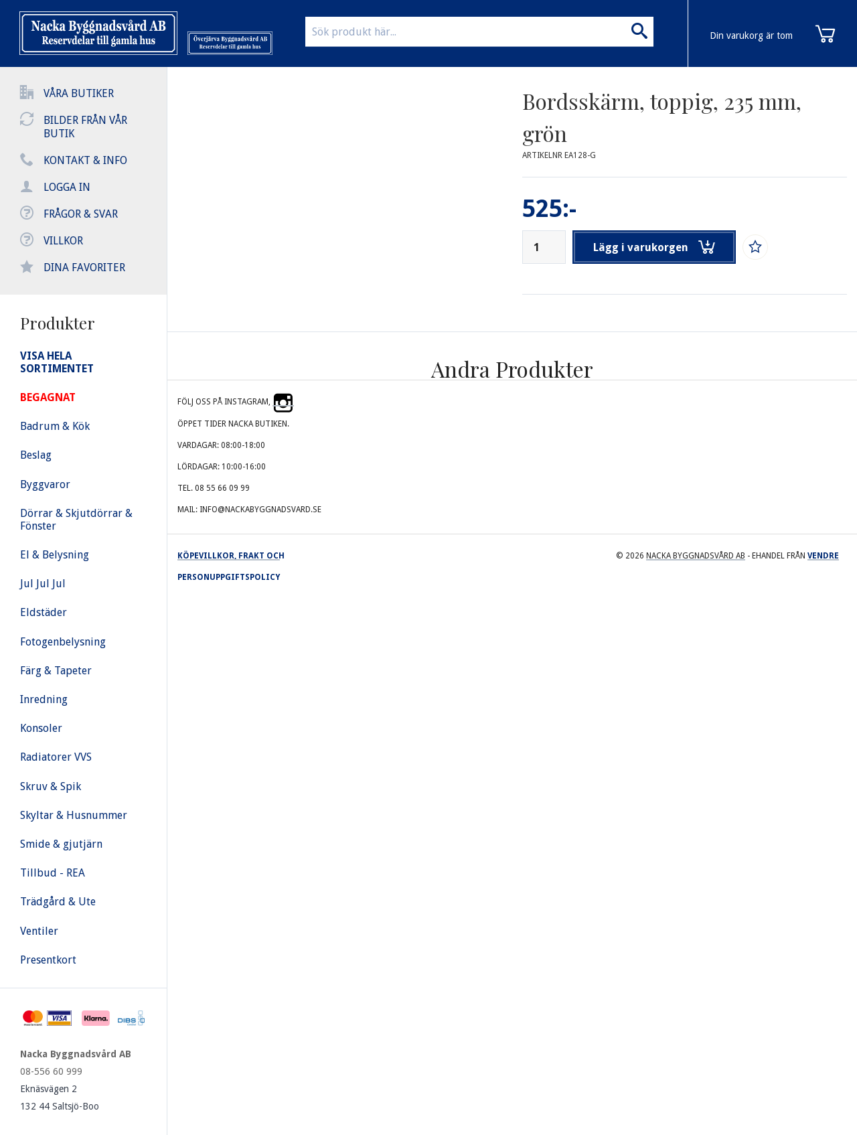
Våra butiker (79, 93)
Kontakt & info (85, 160)
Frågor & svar (81, 214)
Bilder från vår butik (85, 127)
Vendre (823, 555)
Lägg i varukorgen (655, 247)
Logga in (67, 187)
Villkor (63, 240)
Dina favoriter (84, 267)
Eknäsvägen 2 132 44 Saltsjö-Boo (59, 1097)
